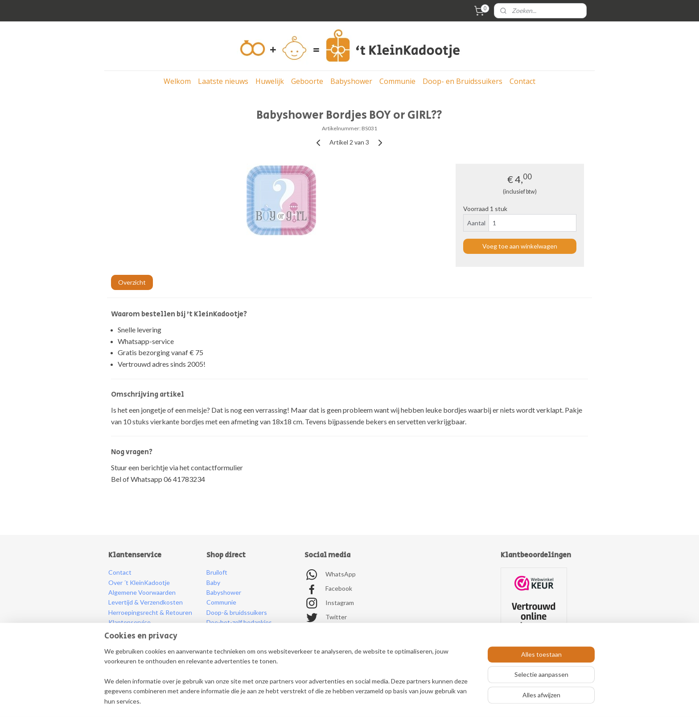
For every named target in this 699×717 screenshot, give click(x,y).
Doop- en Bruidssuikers (462, 81)
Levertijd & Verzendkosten (145, 602)
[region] (290, 682)
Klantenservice (129, 622)
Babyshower (351, 81)
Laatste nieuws (223, 81)
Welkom (177, 81)
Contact (522, 81)
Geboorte (307, 81)
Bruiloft (216, 572)
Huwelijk (269, 81)
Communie (397, 81)
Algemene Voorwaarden (142, 592)
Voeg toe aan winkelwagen (519, 246)
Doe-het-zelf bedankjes (239, 622)
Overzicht (132, 282)
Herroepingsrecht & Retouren (150, 612)
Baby (213, 582)
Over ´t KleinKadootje (139, 582)
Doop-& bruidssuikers (236, 612)
